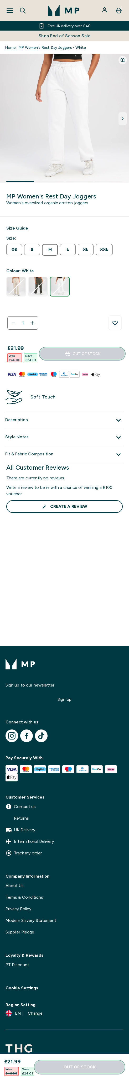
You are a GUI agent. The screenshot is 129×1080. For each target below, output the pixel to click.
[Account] (105, 10)
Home (10, 47)
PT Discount (17, 964)
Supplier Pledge (20, 932)
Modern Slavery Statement (31, 920)
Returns (17, 818)
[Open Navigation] (10, 10)
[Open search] (23, 10)
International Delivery (30, 841)
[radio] (14, 249)
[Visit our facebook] (26, 735)
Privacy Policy (18, 909)
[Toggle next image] (122, 118)
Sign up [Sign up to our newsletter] (64, 699)
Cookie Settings (22, 988)
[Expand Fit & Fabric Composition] (64, 454)
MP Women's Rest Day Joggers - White (52, 47)
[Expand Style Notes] (64, 437)
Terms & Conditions (24, 897)
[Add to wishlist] (115, 322)
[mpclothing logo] (63, 10)
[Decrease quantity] (13, 323)
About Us (15, 885)
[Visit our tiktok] (41, 735)
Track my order (24, 853)
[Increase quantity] (32, 323)
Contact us (21, 807)
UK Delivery (20, 830)
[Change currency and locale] (24, 1013)
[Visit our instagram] (12, 735)
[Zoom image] (122, 60)
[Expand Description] (64, 420)
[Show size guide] (17, 228)
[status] (23, 323)
